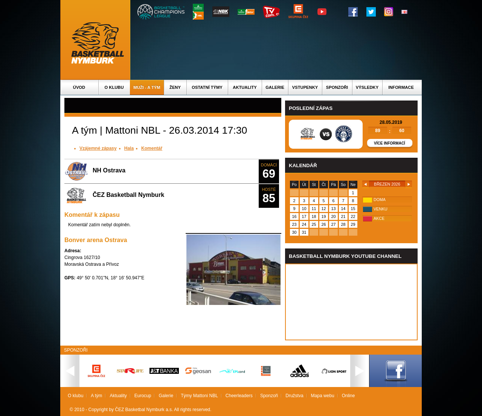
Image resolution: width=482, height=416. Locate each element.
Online (348, 395)
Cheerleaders (239, 395)
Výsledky (367, 87)
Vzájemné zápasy (98, 148)
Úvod (79, 87)
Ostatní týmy (207, 87)
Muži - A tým (146, 87)
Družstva (294, 395)
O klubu (114, 87)
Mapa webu (322, 395)
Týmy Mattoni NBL (199, 395)
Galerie (274, 87)
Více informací (389, 143)
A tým (96, 395)
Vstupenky (305, 87)
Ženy (175, 87)
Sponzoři (337, 87)
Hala (129, 148)
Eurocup (142, 395)
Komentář (151, 148)
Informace (401, 87)
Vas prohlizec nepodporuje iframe (351, 302)
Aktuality (244, 87)
